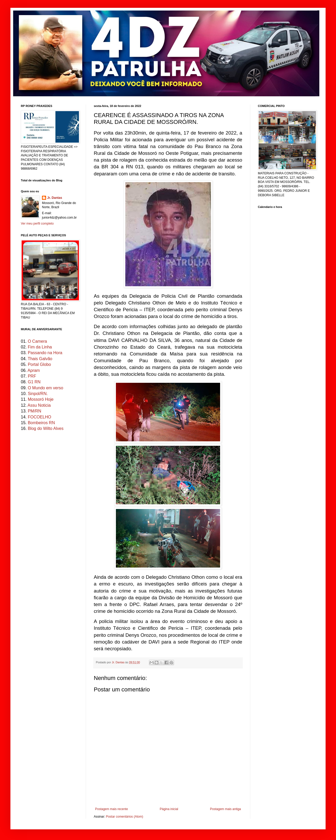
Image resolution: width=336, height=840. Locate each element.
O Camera (37, 341)
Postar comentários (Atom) (124, 816)
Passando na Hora (45, 353)
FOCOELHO (39, 417)
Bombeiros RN (41, 423)
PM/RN (34, 411)
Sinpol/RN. (38, 393)
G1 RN (34, 382)
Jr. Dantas (118, 662)
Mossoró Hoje (41, 399)
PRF (32, 376)
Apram (34, 370)
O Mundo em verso (45, 388)
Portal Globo (39, 364)
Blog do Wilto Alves (46, 428)
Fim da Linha (40, 347)
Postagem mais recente (111, 809)
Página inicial (169, 809)
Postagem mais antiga (225, 809)
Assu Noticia (39, 405)
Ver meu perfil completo (37, 223)
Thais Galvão (40, 359)
